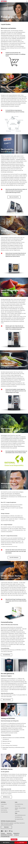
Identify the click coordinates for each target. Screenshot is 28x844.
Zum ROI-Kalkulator (14, 557)
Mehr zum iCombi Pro (14, 197)
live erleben (14, 839)
